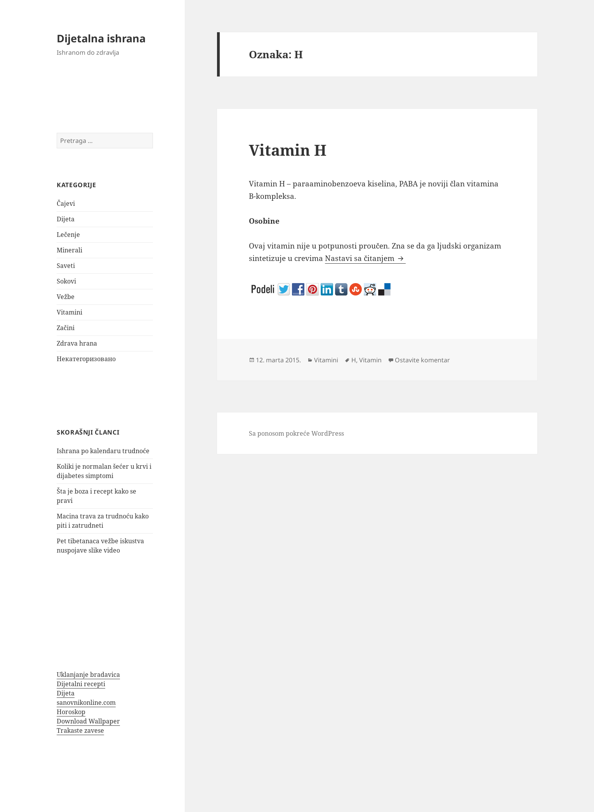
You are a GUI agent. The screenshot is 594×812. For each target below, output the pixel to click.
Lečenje (68, 234)
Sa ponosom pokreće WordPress (296, 433)
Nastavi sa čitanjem (365, 258)
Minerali (69, 250)
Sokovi (66, 281)
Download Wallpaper (88, 721)
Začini (66, 327)
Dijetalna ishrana (101, 38)
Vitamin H (288, 149)
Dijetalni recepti (81, 684)
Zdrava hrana (77, 343)
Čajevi (66, 203)
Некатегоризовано (86, 359)
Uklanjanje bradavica (88, 674)
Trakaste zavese (80, 730)
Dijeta (66, 219)
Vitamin (370, 360)
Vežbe (66, 296)
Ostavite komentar (422, 360)
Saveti (66, 265)
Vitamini (69, 312)
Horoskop (71, 712)
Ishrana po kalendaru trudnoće (103, 451)
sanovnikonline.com (86, 702)
